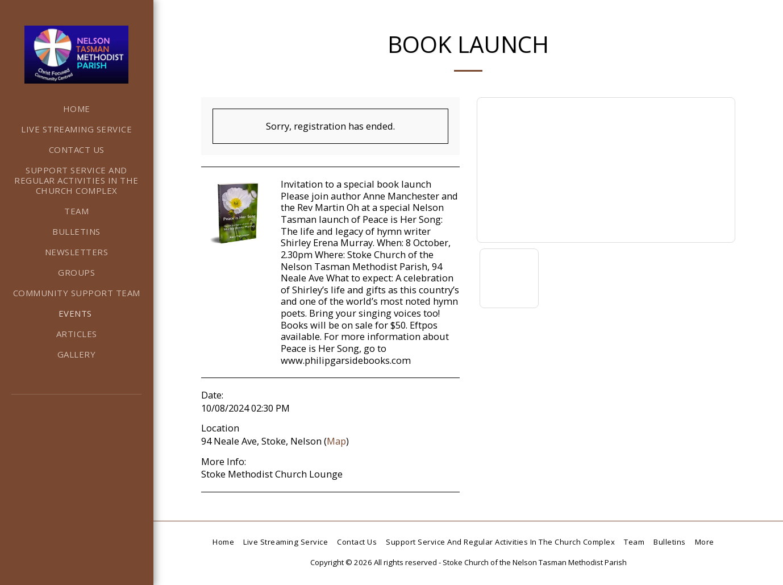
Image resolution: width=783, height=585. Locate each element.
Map (336, 440)
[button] (67, 425)
